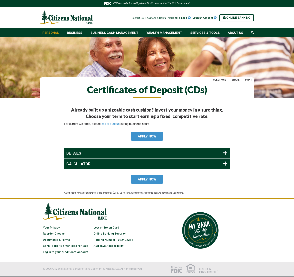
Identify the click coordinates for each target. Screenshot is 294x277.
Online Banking (236, 18)
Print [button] (248, 80)
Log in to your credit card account (65, 252)
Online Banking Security (109, 233)
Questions (219, 80)
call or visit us (110, 124)
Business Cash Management (114, 33)
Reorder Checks (53, 233)
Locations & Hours (156, 18)
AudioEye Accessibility (108, 246)
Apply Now (147, 136)
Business (74, 33)
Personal (50, 33)
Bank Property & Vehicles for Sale (65, 246)
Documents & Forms (56, 240)
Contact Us (138, 18)
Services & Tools (205, 33)
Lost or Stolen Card (106, 227)
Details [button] (73, 153)
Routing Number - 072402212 (113, 240)
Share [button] (235, 80)
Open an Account (203, 17)
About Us (235, 33)
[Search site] (252, 32)
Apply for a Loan (177, 17)
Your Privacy (51, 227)
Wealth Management (164, 33)
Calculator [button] (78, 164)
